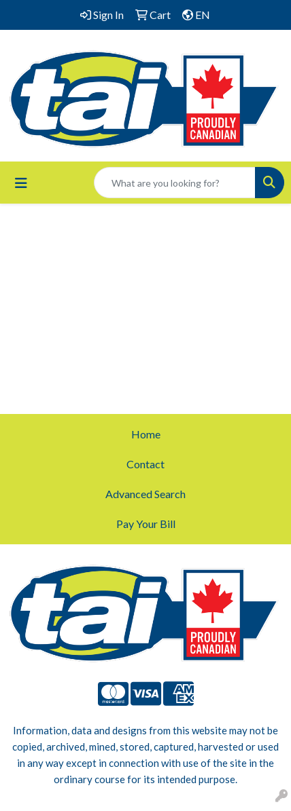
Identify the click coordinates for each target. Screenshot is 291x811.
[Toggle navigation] (21, 183)
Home (145, 434)
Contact (145, 463)
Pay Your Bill (145, 523)
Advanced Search (145, 493)
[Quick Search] (175, 182)
